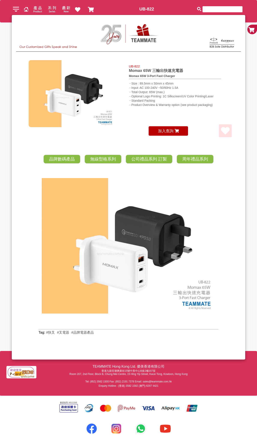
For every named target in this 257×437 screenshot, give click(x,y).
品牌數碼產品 (62, 159)
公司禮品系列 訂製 (149, 159)
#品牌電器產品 (82, 332)
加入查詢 (168, 131)
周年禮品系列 (195, 159)
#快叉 (50, 332)
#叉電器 (63, 332)
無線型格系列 (103, 159)
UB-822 (146, 9)
